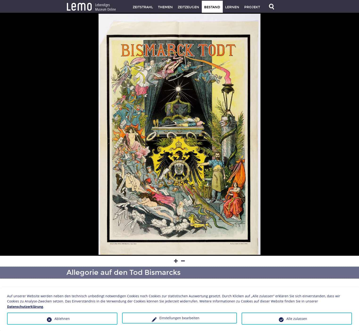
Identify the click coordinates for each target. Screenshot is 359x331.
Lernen (232, 7)
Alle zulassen (296, 318)
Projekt (252, 7)
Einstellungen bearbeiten (179, 318)
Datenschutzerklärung (25, 306)
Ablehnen (62, 318)
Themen (165, 7)
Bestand (212, 7)
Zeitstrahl (143, 7)
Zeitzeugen (188, 7)
